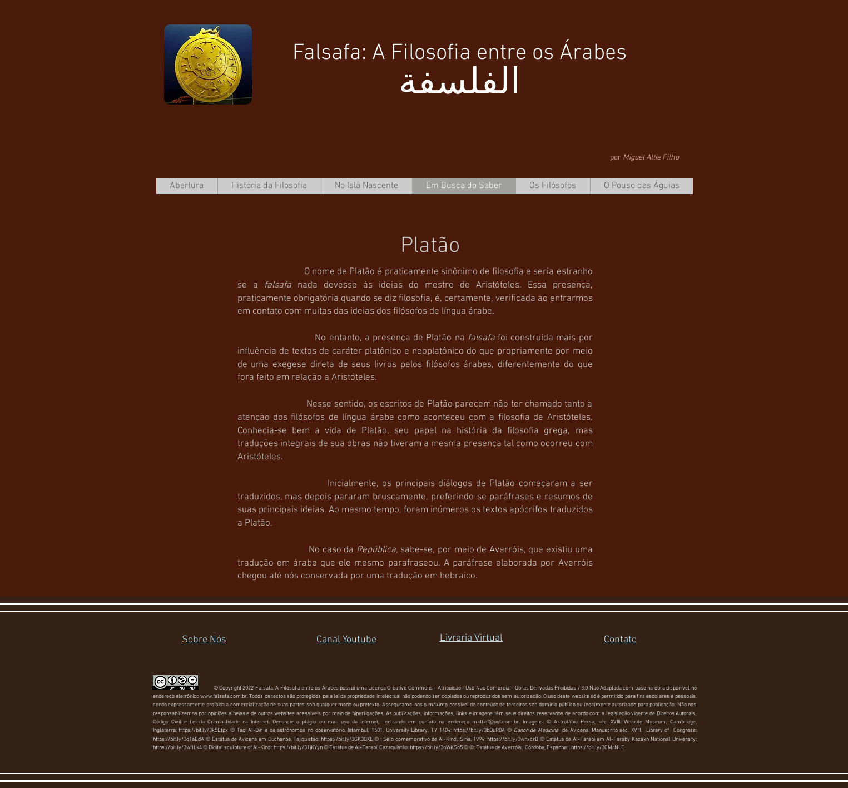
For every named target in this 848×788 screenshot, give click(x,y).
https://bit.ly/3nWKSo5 (436, 747)
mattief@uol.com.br (495, 722)
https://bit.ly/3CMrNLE (597, 747)
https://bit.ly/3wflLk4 (177, 747)
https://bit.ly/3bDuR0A (479, 730)
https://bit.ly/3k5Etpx (204, 730)
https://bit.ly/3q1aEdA (178, 739)
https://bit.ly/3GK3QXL (347, 739)
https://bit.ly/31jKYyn (298, 747)
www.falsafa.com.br (223, 696)
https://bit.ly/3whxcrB (512, 739)
